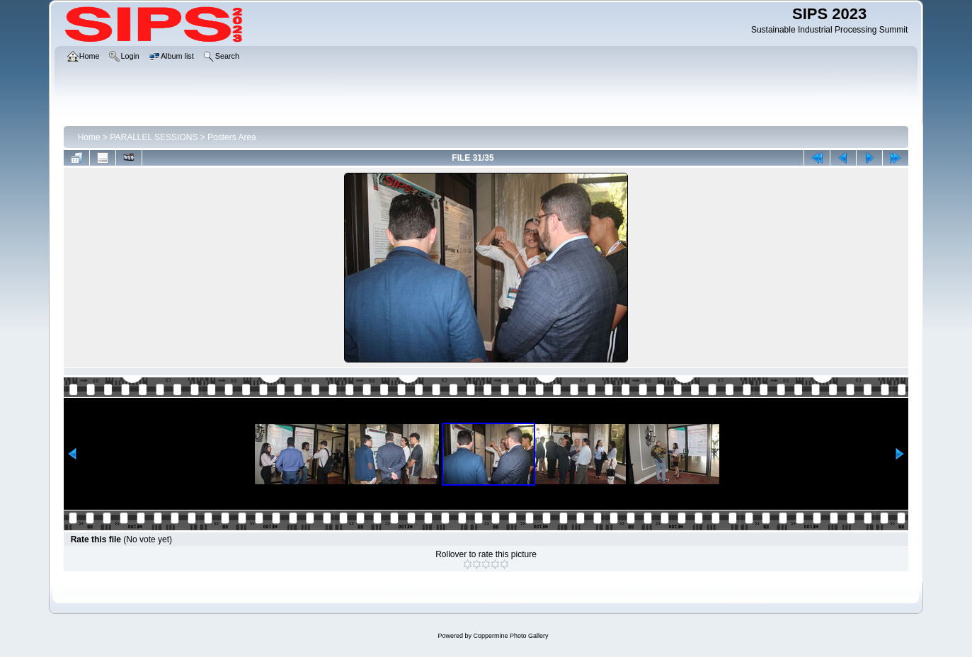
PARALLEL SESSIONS (154, 137)
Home (89, 137)
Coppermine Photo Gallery (510, 635)
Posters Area (231, 137)
